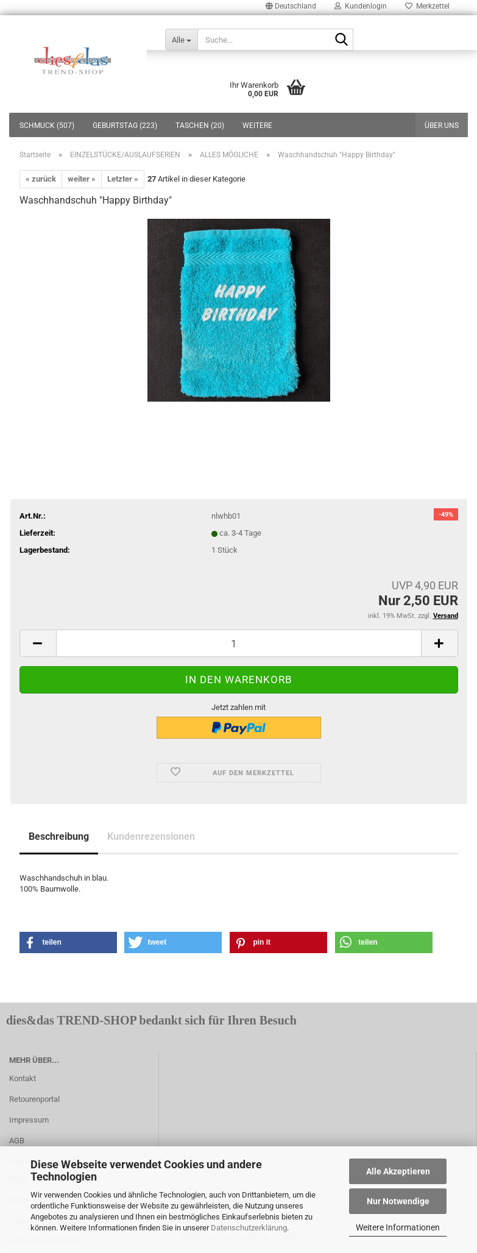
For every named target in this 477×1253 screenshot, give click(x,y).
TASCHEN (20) (199, 125)
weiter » (82, 178)
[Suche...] (181, 40)
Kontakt (22, 1078)
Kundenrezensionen (151, 836)
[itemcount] (239, 643)
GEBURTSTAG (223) (125, 125)
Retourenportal (34, 1099)
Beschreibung (59, 836)
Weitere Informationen (398, 1227)
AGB (16, 1140)
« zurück (41, 178)
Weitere (257, 125)
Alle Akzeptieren (398, 1171)
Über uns (442, 125)
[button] (68, 942)
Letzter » (122, 178)
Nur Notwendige (398, 1201)
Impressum (29, 1119)
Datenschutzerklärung (249, 1227)
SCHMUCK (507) (46, 125)
